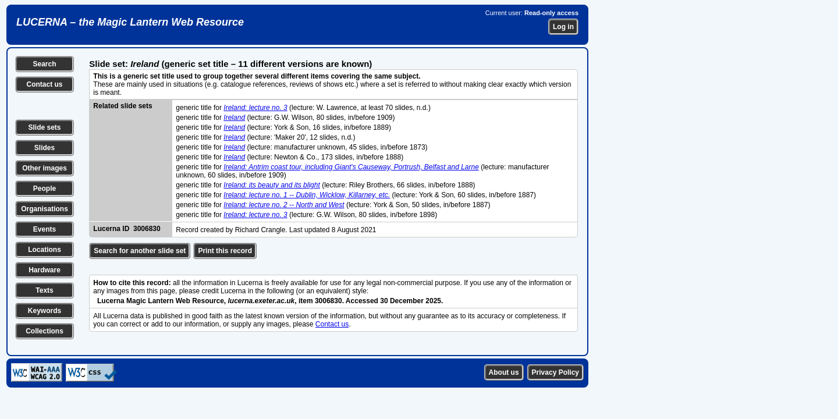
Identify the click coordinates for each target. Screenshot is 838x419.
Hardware (45, 270)
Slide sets (44, 127)
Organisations (44, 209)
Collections (44, 331)
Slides (44, 148)
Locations (44, 250)
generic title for (199, 108)
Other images (44, 168)
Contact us (44, 84)
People (44, 188)
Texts (44, 290)
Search (44, 64)
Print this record (225, 251)
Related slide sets (122, 106)
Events (44, 229)
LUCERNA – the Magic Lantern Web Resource (130, 22)
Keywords (44, 311)
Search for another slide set (140, 251)
